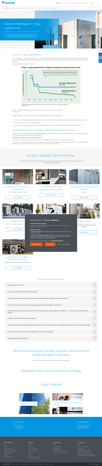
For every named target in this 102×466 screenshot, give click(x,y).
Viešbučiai (30, 454)
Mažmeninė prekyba (32, 448)
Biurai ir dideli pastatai (33, 450)
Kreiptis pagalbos (57, 448)
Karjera (5, 458)
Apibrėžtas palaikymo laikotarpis (85, 452)
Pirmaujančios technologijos (10, 450)
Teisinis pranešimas (15, 464)
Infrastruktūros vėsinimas (34, 458)
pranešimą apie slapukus (57, 240)
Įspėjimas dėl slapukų (25, 464)
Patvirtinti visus (36, 244)
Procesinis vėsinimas (33, 456)
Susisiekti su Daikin (57, 446)
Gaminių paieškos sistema (83, 446)
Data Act (52, 464)
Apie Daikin (6, 446)
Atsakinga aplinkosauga (9, 452)
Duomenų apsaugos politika (37, 464)
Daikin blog (54, 8)
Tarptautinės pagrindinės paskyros (60, 450)
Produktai (39, 8)
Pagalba (47, 8)
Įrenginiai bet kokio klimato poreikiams (13, 8)
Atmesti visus (50, 244)
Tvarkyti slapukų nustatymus (64, 244)
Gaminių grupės (31, 8)
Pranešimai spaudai (8, 456)
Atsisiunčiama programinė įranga (60, 452)
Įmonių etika (46, 464)
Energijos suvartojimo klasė (84, 450)
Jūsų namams (31, 446)
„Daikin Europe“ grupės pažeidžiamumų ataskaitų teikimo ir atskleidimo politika (86, 455)
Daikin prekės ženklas (8, 448)
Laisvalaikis (30, 452)
